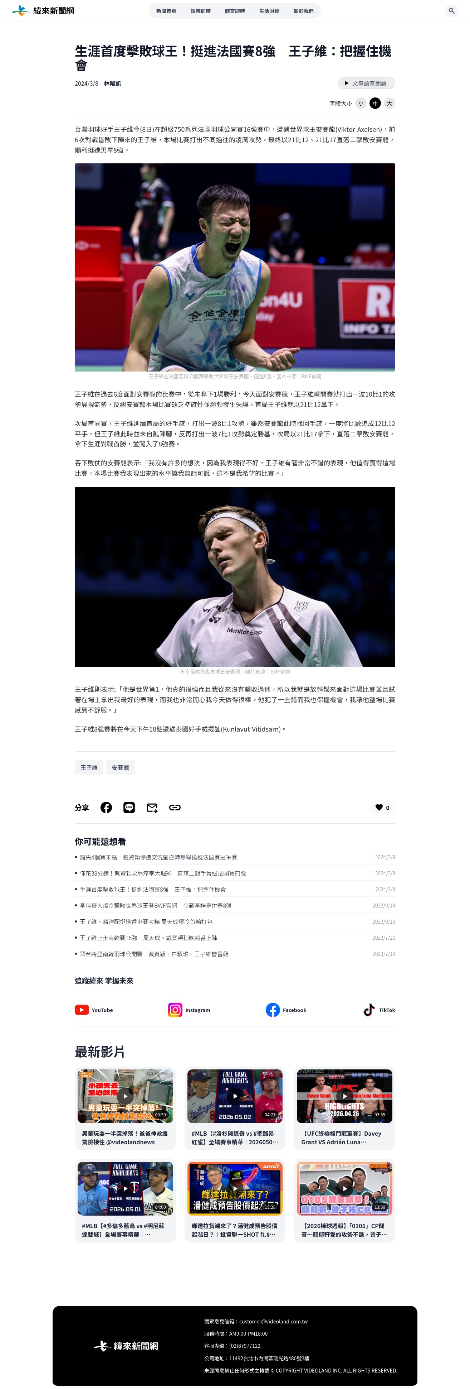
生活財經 (269, 10)
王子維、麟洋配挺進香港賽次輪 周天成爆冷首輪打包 (144, 921)
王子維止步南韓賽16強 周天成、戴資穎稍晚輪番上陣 (146, 937)
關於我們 (304, 10)
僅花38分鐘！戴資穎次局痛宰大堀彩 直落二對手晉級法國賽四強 (160, 873)
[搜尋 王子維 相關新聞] (89, 767)
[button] (361, 103)
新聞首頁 (166, 10)
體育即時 (235, 10)
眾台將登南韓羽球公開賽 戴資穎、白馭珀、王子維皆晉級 (152, 953)
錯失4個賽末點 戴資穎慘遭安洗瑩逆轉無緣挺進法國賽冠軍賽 (156, 857)
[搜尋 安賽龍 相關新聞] (120, 767)
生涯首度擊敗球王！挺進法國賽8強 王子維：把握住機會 (150, 889)
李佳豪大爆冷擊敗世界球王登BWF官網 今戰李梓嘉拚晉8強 (153, 905)
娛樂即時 (201, 10)
